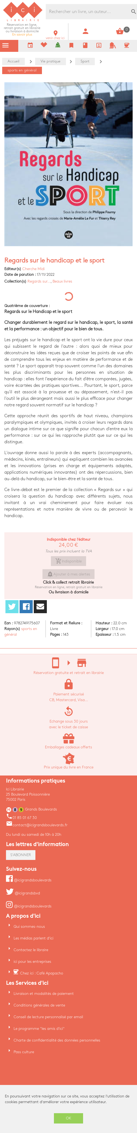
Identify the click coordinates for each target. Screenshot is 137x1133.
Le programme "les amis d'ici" (39, 1028)
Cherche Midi (33, 269)
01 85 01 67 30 (21, 817)
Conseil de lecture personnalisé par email (48, 1017)
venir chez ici (55, 36)
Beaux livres (62, 281)
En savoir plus (22, 29)
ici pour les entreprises (32, 961)
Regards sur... (39, 281)
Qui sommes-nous (29, 926)
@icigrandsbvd (23, 893)
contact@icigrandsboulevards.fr (37, 825)
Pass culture (24, 1052)
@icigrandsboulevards (28, 880)
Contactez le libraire (31, 950)
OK (68, 1118)
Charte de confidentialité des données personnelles (57, 1040)
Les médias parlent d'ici (33, 938)
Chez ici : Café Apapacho (41, 973)
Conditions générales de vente (39, 1005)
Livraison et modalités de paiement (44, 993)
